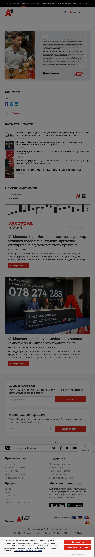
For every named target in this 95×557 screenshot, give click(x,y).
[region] (47, 547)
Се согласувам (78, 542)
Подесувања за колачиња (77, 548)
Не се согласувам (78, 555)
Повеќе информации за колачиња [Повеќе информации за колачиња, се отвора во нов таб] (28, 550)
